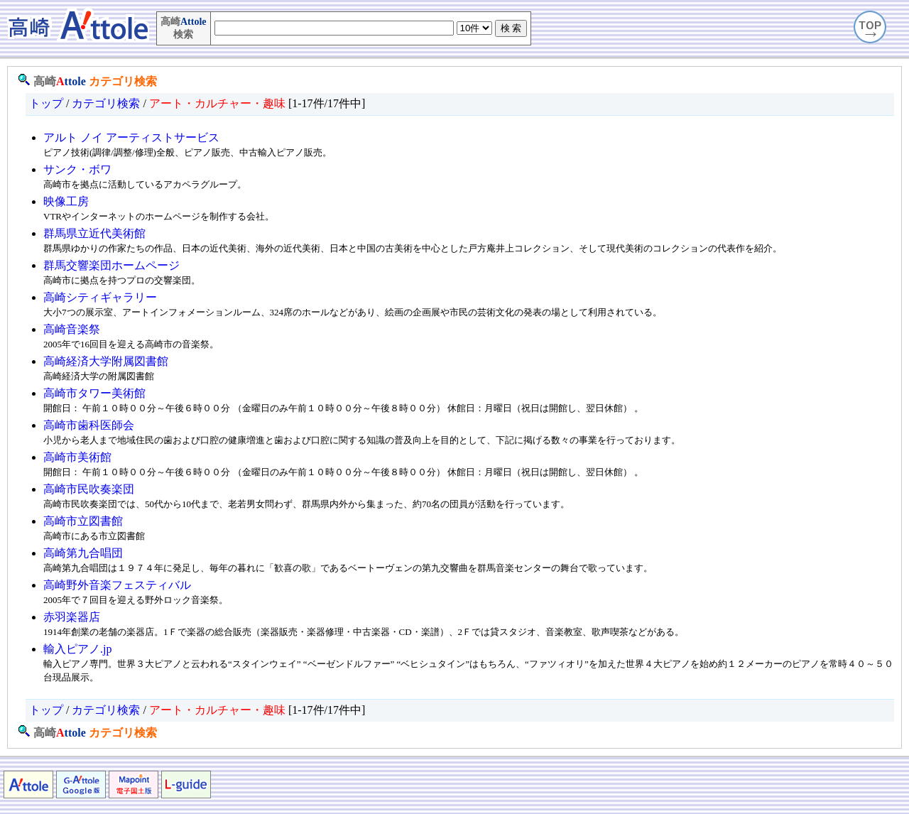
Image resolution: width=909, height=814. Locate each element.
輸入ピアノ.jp (77, 649)
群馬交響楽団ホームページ (111, 265)
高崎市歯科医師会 (88, 425)
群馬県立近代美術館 (94, 233)
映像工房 (66, 201)
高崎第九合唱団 (83, 553)
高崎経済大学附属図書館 (105, 361)
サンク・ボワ (77, 169)
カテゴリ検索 (123, 81)
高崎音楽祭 (71, 329)
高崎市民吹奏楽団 (88, 489)
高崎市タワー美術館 (94, 393)
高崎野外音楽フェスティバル (117, 585)
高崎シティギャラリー (100, 297)
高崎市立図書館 (83, 521)
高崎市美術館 (77, 457)
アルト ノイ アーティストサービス (131, 137)
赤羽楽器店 (71, 617)
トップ (46, 103)
